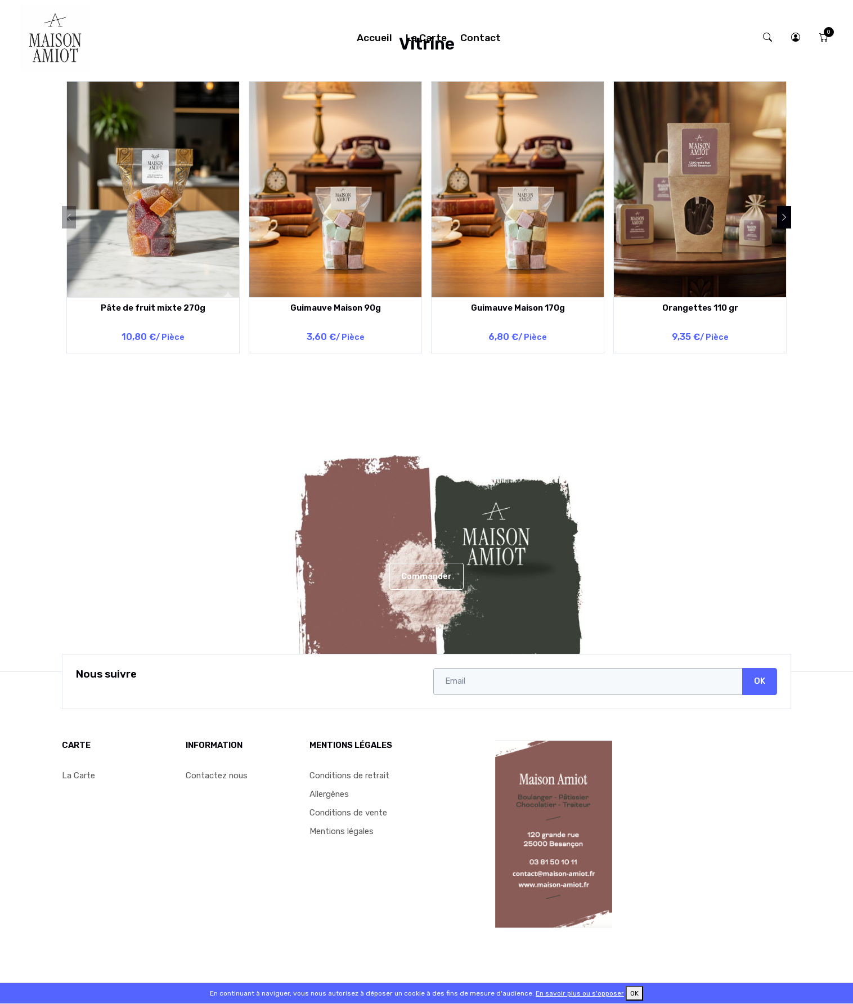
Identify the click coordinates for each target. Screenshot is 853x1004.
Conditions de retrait (349, 775)
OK (759, 681)
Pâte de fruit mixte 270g (153, 308)
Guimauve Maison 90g (335, 308)
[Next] (784, 217)
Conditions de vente (348, 813)
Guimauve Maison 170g (518, 308)
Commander (426, 576)
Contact (480, 37)
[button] (795, 37)
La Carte (426, 37)
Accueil (374, 37)
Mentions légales (341, 831)
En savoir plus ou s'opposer (580, 993)
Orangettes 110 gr (700, 308)
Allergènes (329, 794)
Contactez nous (217, 775)
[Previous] (69, 217)
